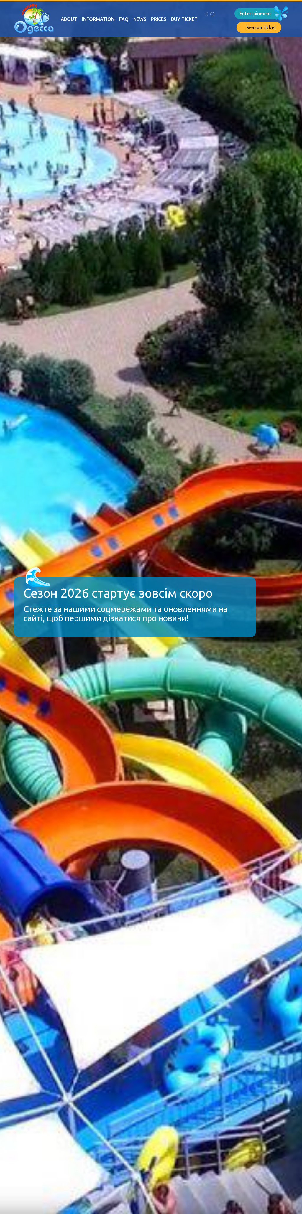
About (69, 19)
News (139, 19)
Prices (158, 19)
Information (98, 19)
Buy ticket (184, 19)
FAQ (124, 19)
